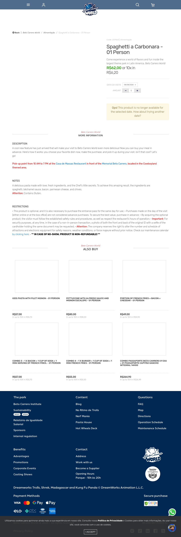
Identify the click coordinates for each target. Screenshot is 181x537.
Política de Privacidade (110, 520)
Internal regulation (25, 436)
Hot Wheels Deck (86, 428)
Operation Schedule (150, 422)
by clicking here (20, 234)
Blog (79, 404)
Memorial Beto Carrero (114, 163)
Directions (144, 416)
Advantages (21, 456)
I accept (90, 532)
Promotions (20, 462)
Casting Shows (22, 474)
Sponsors (19, 430)
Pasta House (84, 422)
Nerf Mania (83, 416)
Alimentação (49, 32)
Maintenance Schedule (152, 428)
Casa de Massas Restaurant (71, 163)
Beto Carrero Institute (27, 404)
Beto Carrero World (31, 32)
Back (16, 32)
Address (81, 456)
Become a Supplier (87, 468)
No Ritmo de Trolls (87, 410)
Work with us (84, 462)
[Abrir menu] (28, 4)
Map (140, 410)
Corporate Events (24, 468)
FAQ (140, 404)
